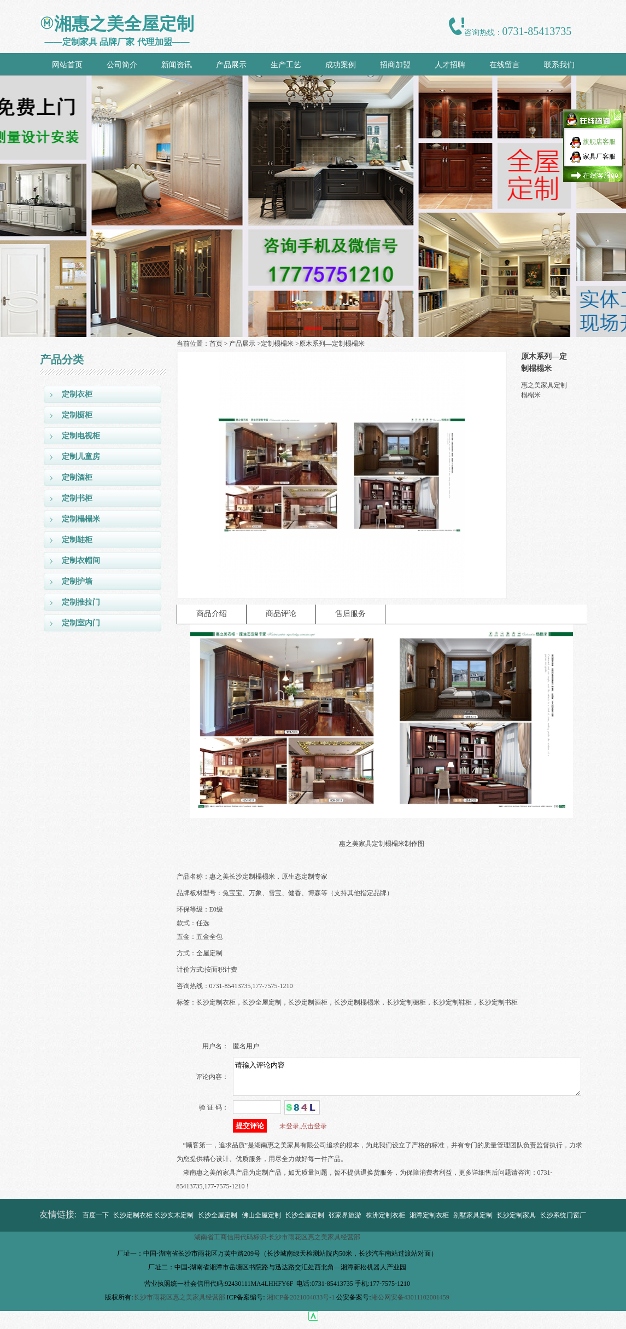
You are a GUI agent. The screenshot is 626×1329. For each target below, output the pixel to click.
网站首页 (67, 65)
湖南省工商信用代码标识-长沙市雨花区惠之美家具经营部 (277, 1243)
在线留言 (504, 65)
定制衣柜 (77, 394)
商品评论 (281, 614)
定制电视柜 (81, 436)
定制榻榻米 (81, 519)
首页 (216, 343)
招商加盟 (395, 65)
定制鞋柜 (77, 540)
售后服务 (350, 614)
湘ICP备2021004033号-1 (301, 1304)
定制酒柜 (77, 477)
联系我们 (559, 65)
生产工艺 (286, 65)
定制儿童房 (81, 456)
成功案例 (340, 65)
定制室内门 (81, 623)
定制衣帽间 (81, 560)
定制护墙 (77, 581)
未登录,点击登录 (303, 1132)
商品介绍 (211, 614)
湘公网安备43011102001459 (410, 1304)
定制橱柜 (77, 415)
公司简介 (122, 65)
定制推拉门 (81, 602)
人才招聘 (450, 65)
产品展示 (231, 65)
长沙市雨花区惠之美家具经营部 (179, 1304)
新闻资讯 (176, 65)
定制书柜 (77, 498)
